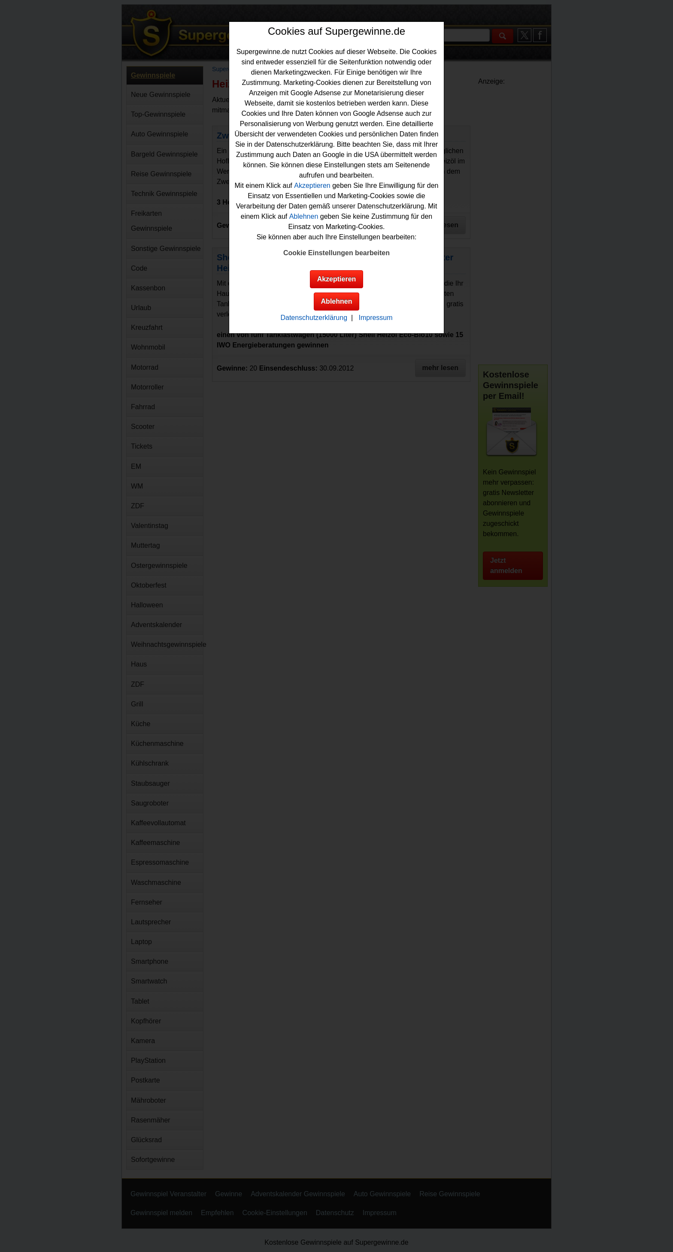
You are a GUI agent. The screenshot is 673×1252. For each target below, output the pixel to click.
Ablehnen (303, 216)
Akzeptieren (312, 185)
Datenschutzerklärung (313, 317)
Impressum (375, 317)
